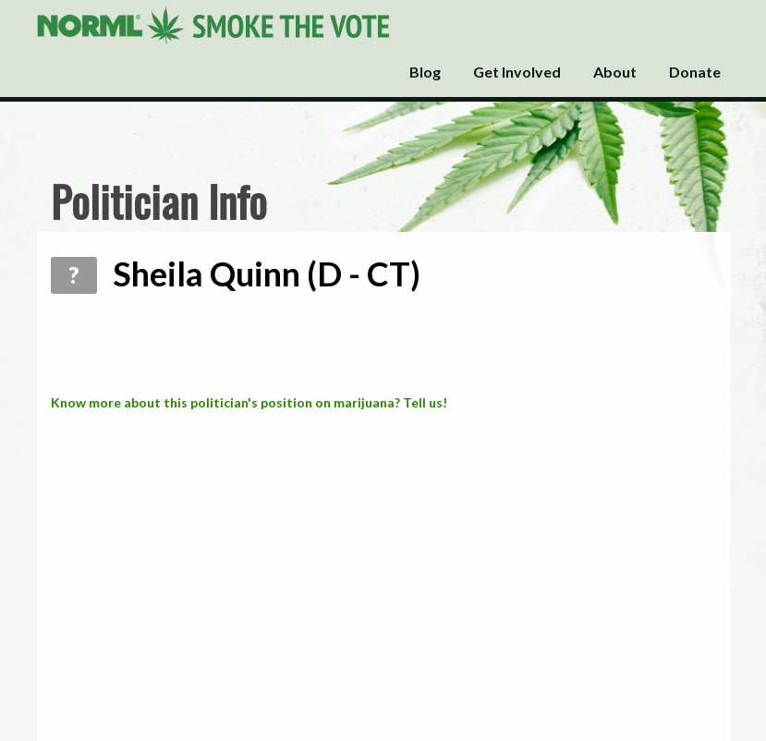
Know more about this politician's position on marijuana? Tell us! (249, 402)
